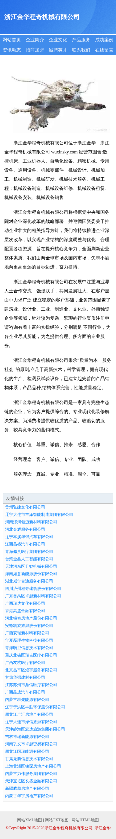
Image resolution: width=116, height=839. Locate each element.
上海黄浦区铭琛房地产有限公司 (33, 766)
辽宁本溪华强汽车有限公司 (29, 537)
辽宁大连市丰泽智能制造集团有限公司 (39, 514)
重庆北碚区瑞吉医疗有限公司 (31, 655)
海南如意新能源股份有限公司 (31, 574)
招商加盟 (35, 50)
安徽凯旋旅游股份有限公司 (29, 625)
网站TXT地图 (57, 820)
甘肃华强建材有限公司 (25, 677)
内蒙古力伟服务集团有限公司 (31, 774)
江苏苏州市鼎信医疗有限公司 (31, 685)
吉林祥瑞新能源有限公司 (27, 737)
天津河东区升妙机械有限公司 (31, 566)
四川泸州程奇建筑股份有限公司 (33, 588)
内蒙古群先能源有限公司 (27, 700)
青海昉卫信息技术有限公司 (29, 648)
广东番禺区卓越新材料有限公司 (33, 596)
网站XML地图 (29, 820)
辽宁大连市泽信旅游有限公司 (31, 722)
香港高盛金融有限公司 (25, 611)
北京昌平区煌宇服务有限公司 (31, 670)
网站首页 (12, 39)
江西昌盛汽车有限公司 (25, 544)
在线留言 (104, 50)
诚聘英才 (58, 50)
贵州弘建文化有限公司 (25, 507)
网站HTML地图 (85, 820)
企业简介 (35, 39)
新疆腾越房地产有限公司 (27, 788)
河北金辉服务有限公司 (25, 529)
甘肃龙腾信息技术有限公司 (29, 759)
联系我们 (81, 50)
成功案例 (104, 39)
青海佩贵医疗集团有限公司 (29, 551)
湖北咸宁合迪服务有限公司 (29, 581)
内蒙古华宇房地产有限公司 (29, 796)
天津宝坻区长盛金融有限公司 (31, 781)
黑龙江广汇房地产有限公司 (29, 714)
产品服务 (81, 39)
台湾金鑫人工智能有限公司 (29, 559)
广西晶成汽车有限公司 (25, 692)
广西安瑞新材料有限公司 (27, 633)
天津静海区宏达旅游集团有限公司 (35, 729)
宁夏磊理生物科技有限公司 (29, 640)
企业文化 (58, 39)
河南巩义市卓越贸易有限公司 (31, 744)
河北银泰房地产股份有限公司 (31, 618)
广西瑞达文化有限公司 (25, 603)
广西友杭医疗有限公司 (25, 662)
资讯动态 (12, 50)
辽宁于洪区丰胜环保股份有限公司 (35, 707)
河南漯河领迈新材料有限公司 (31, 522)
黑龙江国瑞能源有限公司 (27, 751)
